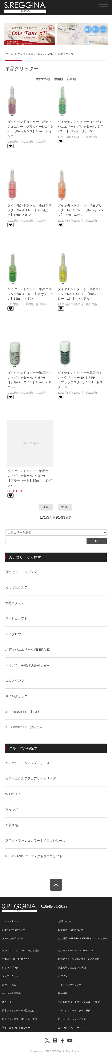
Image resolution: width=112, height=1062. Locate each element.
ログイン (62, 976)
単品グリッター (67, 53)
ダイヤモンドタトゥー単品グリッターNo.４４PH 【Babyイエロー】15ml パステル (80, 293)
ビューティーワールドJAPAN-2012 (76, 950)
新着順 (71, 79)
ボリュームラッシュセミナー (73, 1019)
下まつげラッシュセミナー (16, 1027)
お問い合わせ (65, 921)
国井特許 (62, 993)
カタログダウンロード (69, 1027)
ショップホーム (10, 921)
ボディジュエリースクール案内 (74, 1010)
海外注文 (6, 1002)
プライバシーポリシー (69, 984)
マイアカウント (10, 976)
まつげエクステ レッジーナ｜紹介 (20, 950)
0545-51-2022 (54, 906)
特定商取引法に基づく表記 (72, 967)
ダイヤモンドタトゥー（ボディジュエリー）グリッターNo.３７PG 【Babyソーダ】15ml (81, 126)
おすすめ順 (42, 79)
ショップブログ (10, 967)
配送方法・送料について (71, 930)
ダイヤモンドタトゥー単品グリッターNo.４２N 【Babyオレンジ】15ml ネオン (81, 210)
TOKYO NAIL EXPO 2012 (15, 959)
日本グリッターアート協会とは (18, 1010)
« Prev (46, 507)
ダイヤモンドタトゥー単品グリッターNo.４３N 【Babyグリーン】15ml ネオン (30, 293)
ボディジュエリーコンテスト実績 (19, 1019)
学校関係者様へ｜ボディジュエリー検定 (79, 1002)
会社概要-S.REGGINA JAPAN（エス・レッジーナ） (82, 940)
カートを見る (9, 984)
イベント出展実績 (11, 993)
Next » (65, 507)
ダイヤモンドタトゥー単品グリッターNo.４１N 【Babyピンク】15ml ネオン (29, 210)
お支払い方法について (13, 930)
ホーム (9, 53)
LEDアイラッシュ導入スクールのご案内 (79, 959)
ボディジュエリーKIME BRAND (36, 53)
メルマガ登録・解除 (12, 938)
